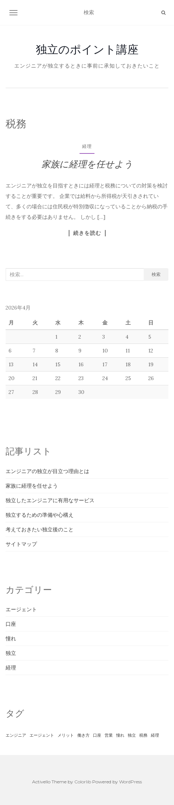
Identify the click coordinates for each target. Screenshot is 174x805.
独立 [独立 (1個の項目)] (132, 735)
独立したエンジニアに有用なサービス (50, 500)
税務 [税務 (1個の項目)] (143, 735)
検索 (156, 274)
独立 (11, 653)
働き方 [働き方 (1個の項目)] (83, 735)
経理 (87, 146)
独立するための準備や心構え (40, 515)
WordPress (130, 781)
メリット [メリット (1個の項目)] (66, 735)
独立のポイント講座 (87, 49)
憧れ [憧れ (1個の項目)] (120, 735)
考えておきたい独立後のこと (40, 529)
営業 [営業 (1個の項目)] (109, 735)
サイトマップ (21, 544)
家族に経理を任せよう (87, 164)
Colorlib (82, 781)
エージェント (21, 609)
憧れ (11, 638)
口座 (11, 624)
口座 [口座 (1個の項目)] (97, 735)
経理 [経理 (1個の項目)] (155, 735)
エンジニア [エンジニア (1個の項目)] (16, 735)
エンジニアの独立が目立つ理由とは (47, 471)
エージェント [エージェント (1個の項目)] (41, 735)
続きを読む (87, 233)
